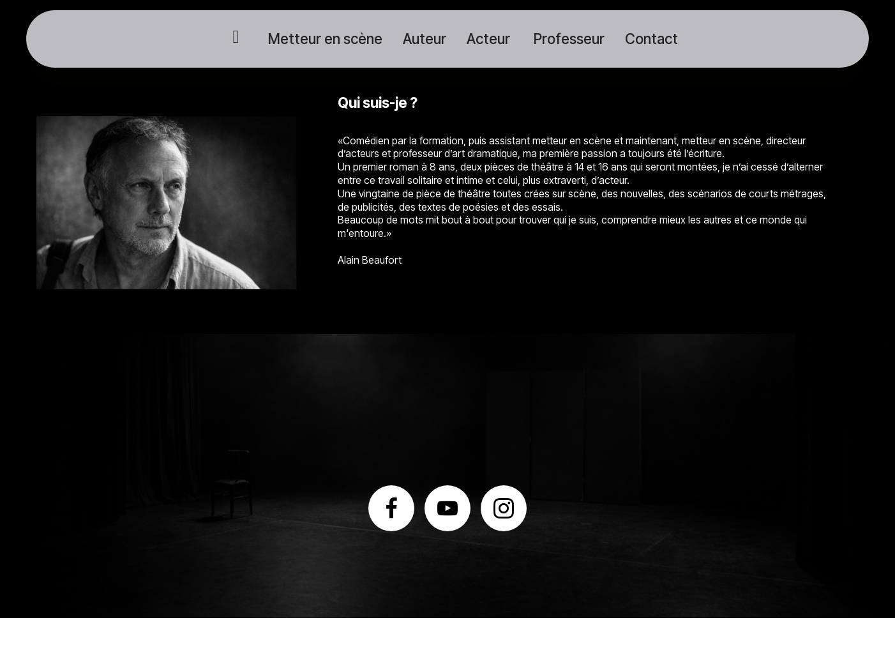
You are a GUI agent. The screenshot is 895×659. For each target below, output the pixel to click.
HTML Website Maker (447, 638)
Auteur (424, 38)
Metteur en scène (323, 38)
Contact (651, 38)
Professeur (567, 38)
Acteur (488, 38)
